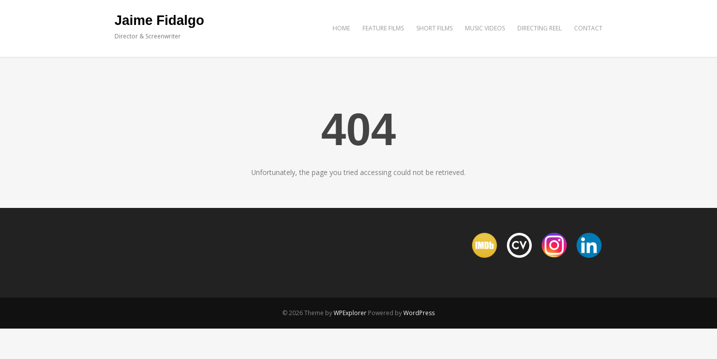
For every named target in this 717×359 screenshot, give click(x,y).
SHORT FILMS (434, 28)
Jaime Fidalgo (159, 20)
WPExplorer (350, 313)
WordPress (419, 313)
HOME (341, 28)
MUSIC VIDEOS (485, 28)
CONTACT (588, 28)
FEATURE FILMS (383, 28)
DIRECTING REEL (539, 28)
